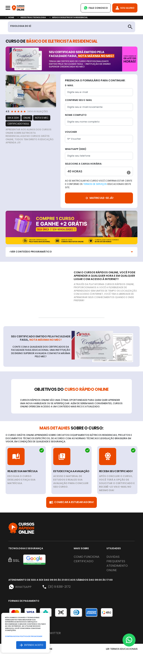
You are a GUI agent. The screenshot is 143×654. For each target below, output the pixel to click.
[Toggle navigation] (8, 8)
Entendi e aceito (31, 645)
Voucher (71, 131)
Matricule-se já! (99, 198)
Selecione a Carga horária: (83, 163)
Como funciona (86, 557)
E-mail (69, 85)
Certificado (83, 561)
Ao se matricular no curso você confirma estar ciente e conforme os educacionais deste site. (98, 184)
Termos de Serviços (95, 184)
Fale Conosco (96, 8)
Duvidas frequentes (116, 559)
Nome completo (76, 115)
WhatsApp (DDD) (75, 149)
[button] (129, 172)
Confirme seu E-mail (78, 100)
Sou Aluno (124, 8)
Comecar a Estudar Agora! (71, 502)
